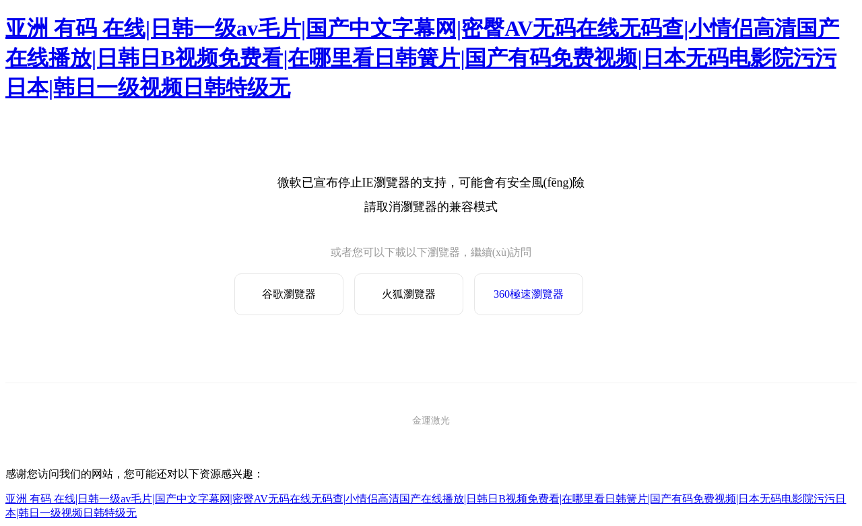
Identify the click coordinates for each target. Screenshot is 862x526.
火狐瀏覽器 (409, 294)
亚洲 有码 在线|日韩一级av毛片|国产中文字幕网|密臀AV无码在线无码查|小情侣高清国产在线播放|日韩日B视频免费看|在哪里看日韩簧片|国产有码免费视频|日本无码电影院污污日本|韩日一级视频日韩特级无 (422, 58)
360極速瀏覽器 (529, 294)
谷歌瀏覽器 (289, 294)
